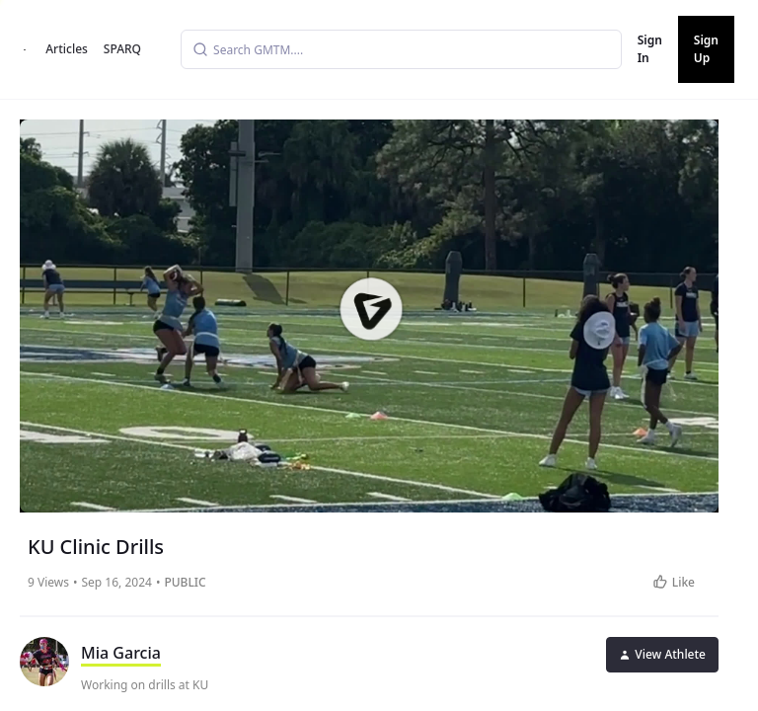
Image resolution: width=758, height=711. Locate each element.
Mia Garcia (121, 653)
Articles (66, 48)
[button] (371, 309)
